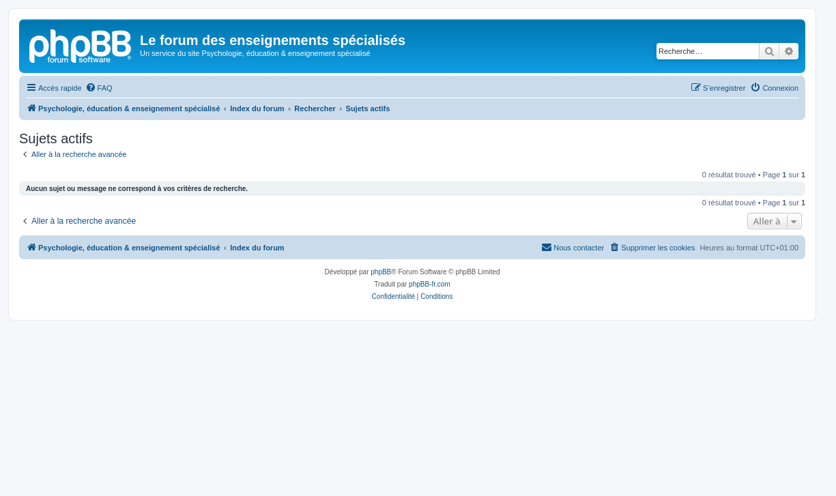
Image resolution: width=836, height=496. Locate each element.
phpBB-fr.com (429, 284)
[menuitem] (99, 88)
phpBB (381, 272)
